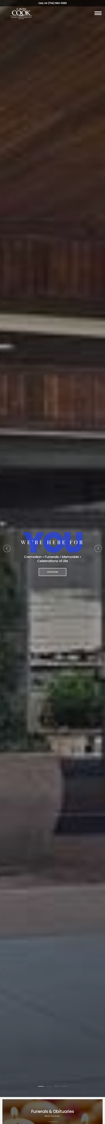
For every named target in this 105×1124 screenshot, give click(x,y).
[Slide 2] (48, 1086)
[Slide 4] (64, 1086)
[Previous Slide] (7, 548)
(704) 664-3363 (57, 3)
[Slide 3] (56, 1086)
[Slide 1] (41, 1086)
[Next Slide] (98, 548)
